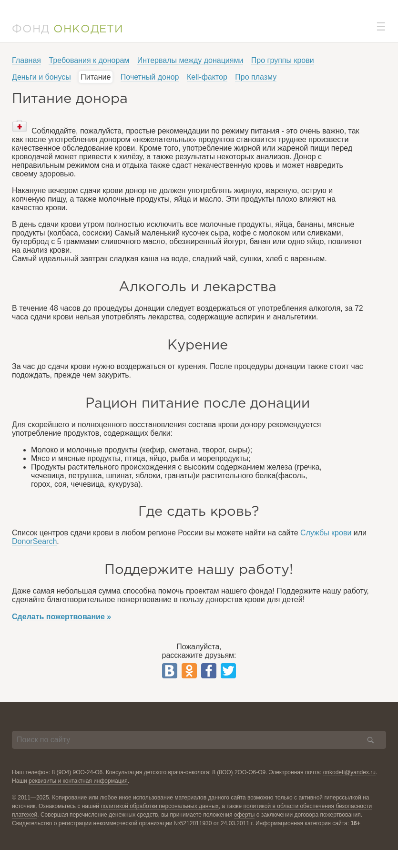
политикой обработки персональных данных (159, 806)
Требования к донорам (89, 60)
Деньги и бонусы (41, 77)
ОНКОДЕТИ (88, 29)
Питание (96, 77)
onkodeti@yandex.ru (349, 772)
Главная (26, 60)
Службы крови (325, 533)
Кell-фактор (207, 77)
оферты (244, 814)
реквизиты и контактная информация (78, 781)
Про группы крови (282, 60)
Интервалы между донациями (190, 60)
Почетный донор (150, 77)
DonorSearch (34, 541)
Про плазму (255, 77)
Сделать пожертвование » (61, 617)
